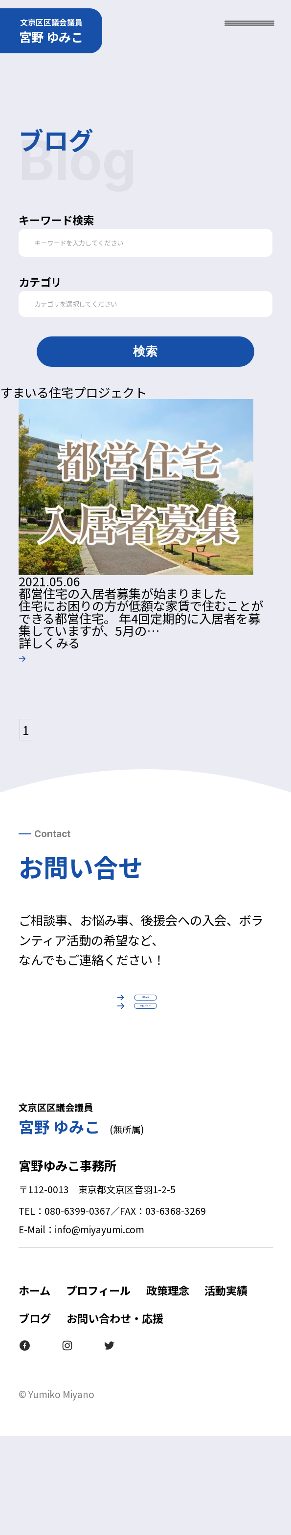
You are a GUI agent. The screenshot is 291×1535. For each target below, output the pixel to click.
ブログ (35, 1417)
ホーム (34, 1389)
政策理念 (167, 1389)
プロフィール (98, 1389)
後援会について (145, 1085)
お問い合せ (145, 1016)
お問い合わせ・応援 (115, 1417)
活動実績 (225, 1389)
